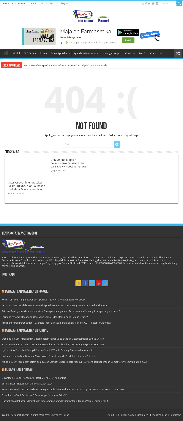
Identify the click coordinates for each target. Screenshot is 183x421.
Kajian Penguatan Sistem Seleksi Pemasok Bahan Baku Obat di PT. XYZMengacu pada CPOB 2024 (53, 344)
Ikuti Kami (8, 275)
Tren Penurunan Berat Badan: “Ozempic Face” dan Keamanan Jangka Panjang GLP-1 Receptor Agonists (56, 322)
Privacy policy (127, 415)
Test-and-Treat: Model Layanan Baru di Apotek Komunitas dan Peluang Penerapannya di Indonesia (54, 305)
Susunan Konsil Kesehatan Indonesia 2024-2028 (27, 383)
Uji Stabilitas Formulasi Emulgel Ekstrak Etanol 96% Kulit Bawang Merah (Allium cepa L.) (48, 350)
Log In (64, 3)
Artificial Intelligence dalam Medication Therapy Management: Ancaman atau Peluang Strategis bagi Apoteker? (61, 311)
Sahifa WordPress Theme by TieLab (50, 415)
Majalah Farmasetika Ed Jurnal (26, 331)
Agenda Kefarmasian (85, 53)
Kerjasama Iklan (158, 415)
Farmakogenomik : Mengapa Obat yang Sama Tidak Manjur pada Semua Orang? (45, 317)
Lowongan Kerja (110, 53)
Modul (16, 53)
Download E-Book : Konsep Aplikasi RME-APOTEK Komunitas (34, 377)
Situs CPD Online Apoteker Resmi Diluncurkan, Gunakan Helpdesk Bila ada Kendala (65, 65)
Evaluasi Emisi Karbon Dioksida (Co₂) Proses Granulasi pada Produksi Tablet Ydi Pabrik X (48, 356)
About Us (35, 3)
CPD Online (30, 53)
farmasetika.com (20, 415)
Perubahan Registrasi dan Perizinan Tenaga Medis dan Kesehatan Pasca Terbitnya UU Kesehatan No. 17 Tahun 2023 (63, 389)
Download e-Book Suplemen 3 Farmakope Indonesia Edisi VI (34, 395)
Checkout (130, 53)
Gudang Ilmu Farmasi (19, 370)
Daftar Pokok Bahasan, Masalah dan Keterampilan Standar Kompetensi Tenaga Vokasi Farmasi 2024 (55, 401)
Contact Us (51, 3)
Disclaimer (142, 415)
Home (6, 53)
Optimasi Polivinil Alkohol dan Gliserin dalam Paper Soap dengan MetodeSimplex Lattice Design (53, 338)
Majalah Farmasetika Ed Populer (27, 291)
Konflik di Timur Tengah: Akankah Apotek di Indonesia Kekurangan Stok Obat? (43, 299)
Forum (43, 53)
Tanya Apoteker (59, 53)
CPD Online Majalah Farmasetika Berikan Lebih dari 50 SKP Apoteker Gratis (68, 163)
